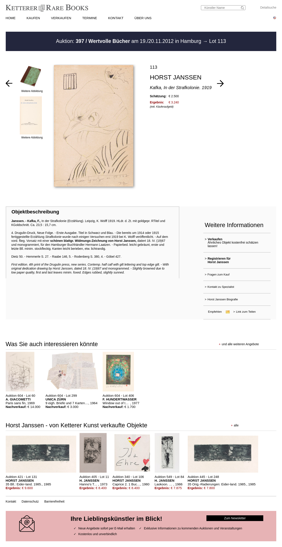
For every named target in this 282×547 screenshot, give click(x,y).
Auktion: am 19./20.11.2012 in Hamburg (129, 41)
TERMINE (89, 18)
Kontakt (11, 501)
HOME (11, 18)
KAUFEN (33, 18)
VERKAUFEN (61, 18)
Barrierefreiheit (54, 501)
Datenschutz (30, 501)
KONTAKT (116, 18)
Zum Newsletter (235, 518)
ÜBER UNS (143, 18)
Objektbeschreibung (35, 212)
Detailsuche (268, 7)
